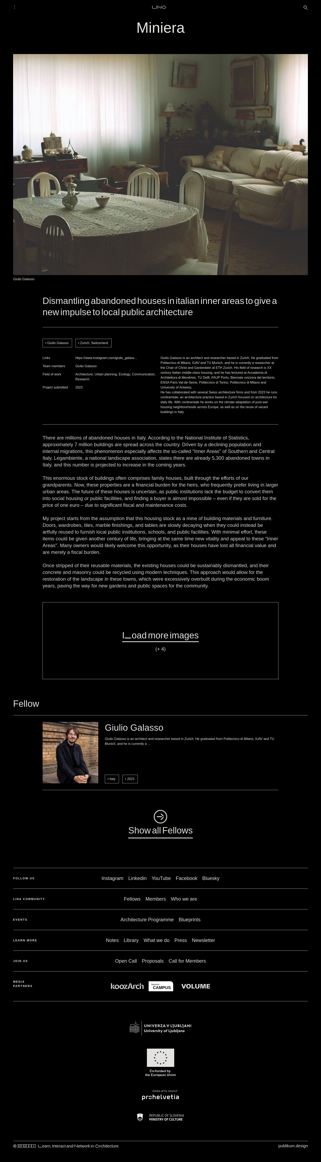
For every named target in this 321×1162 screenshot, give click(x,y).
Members (156, 899)
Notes (112, 940)
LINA (159, 7)
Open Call (126, 961)
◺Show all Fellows (160, 823)
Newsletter (203, 940)
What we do (157, 940)
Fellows (132, 899)
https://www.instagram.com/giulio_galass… (106, 358)
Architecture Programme (147, 919)
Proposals (153, 961)
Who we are (184, 899)
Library (131, 940)
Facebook (186, 878)
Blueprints (190, 919)
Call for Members (187, 961)
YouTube (161, 878)
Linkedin (137, 878)
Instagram (112, 878)
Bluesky (210, 878)
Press (180, 940)
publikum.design (293, 1146)
